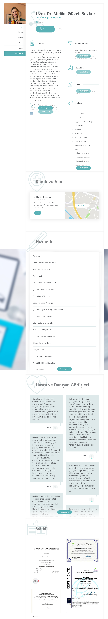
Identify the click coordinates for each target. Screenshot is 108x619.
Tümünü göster (45, 108)
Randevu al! (19, 53)
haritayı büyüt (82, 205)
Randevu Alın (45, 29)
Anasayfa (20, 27)
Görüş (21, 43)
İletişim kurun (63, 29)
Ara (37, 213)
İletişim (20, 32)
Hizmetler (19, 37)
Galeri (21, 48)
